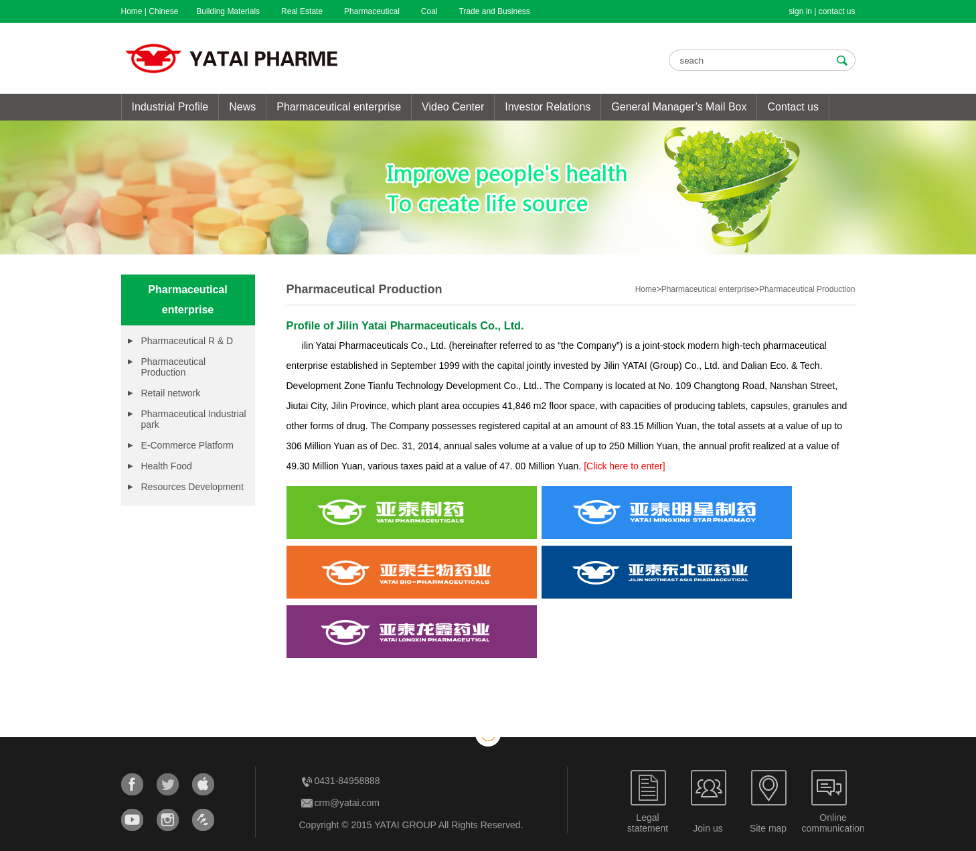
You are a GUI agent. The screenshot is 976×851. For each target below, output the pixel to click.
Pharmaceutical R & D (187, 340)
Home (132, 11)
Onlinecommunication (833, 823)
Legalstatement (647, 823)
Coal (429, 11)
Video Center (453, 106)
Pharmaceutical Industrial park (193, 419)
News (242, 106)
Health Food (166, 466)
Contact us (792, 106)
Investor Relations (547, 106)
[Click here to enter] (624, 466)
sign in (800, 11)
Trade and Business (494, 11)
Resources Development (192, 486)
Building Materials (228, 11)
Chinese (163, 11)
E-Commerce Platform (187, 445)
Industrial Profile (170, 106)
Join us (707, 828)
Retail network (171, 393)
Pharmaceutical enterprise (338, 106)
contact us (837, 11)
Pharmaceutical (372, 11)
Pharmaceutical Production (173, 367)
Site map (768, 828)
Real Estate (302, 11)
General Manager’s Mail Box (678, 106)
